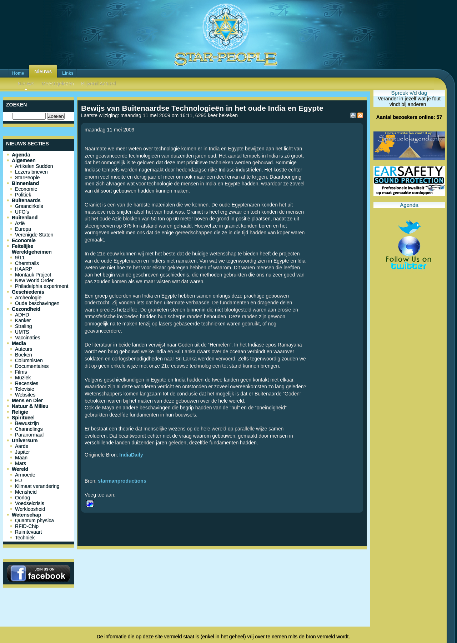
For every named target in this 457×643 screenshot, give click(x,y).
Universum (24, 440)
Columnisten (29, 360)
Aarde (21, 446)
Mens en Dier (27, 400)
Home (18, 73)
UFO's (22, 212)
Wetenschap (26, 515)
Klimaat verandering (37, 486)
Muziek (23, 377)
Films (21, 372)
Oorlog (22, 497)
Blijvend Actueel (98, 83)
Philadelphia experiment (41, 286)
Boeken (23, 355)
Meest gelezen (57, 83)
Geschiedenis (28, 292)
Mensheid (26, 492)
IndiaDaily (131, 455)
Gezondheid (26, 309)
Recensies (26, 383)
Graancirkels (29, 206)
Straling (23, 326)
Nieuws (43, 71)
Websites (25, 395)
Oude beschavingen (37, 303)
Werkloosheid (30, 509)
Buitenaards (26, 200)
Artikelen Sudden (34, 166)
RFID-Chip (27, 526)
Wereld (20, 469)
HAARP (23, 269)
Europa (23, 229)
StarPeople (27, 177)
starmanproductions (122, 481)
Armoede (25, 475)
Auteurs (23, 349)
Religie (20, 412)
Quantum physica (34, 520)
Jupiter (22, 452)
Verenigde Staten (34, 235)
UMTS (22, 332)
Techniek (25, 537)
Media (19, 343)
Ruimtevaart (28, 532)
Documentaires (32, 366)
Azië (20, 223)
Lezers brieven (31, 172)
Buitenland (24, 217)
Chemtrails (27, 263)
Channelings (29, 429)
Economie (26, 189)
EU (18, 480)
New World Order (34, 280)
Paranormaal (29, 435)
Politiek (23, 195)
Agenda (21, 155)
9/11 (20, 257)
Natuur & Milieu (30, 406)
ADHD (22, 315)
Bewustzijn (27, 423)
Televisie (24, 389)
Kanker (23, 320)
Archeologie (28, 297)
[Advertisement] (222, 576)
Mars (20, 463)
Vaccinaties (27, 337)
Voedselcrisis (29, 503)
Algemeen (24, 160)
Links (67, 73)
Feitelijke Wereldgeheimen (32, 249)
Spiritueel (23, 417)
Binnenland (25, 183)
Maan (21, 457)
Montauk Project (33, 275)
